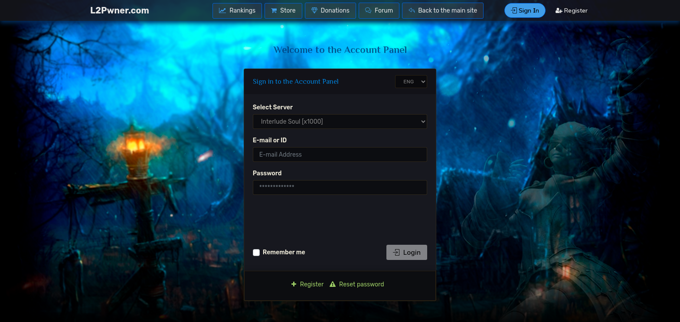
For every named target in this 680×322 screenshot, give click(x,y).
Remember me (284, 252)
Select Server (273, 107)
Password (267, 173)
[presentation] (319, 219)
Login (407, 252)
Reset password (357, 284)
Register (572, 10)
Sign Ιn (525, 10)
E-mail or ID (270, 140)
